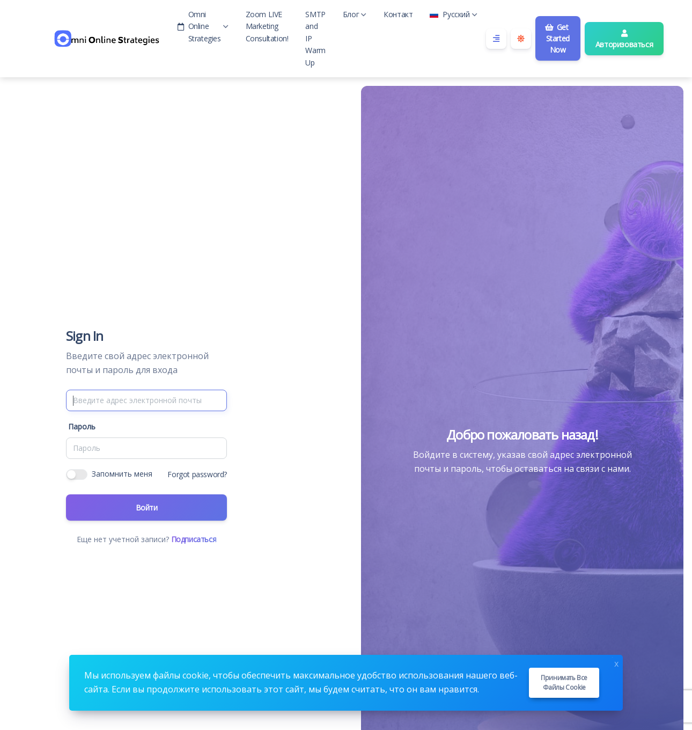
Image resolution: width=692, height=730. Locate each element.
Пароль (81, 426)
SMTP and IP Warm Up (315, 38)
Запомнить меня (122, 474)
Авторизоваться (624, 39)
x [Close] (616, 663)
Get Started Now (557, 38)
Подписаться (194, 539)
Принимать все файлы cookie (564, 682)
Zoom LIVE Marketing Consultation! (267, 26)
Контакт (398, 14)
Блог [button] (354, 14)
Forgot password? (197, 474)
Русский (453, 14)
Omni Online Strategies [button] (203, 26)
